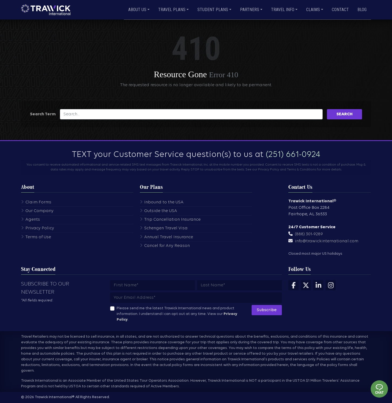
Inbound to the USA (164, 202)
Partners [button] (249, 9)
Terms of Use (38, 237)
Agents (32, 219)
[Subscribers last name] (239, 285)
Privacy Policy (39, 228)
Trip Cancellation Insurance (172, 219)
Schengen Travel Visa (166, 228)
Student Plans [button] (212, 9)
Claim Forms (38, 202)
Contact (340, 9)
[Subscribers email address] (196, 298)
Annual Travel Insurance (168, 237)
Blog (362, 9)
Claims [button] (313, 9)
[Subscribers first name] (152, 285)
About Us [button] (137, 9)
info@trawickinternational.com (326, 241)
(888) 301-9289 (309, 234)
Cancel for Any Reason (167, 246)
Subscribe (267, 310)
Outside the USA (160, 211)
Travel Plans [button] (171, 9)
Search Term (43, 114)
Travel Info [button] (282, 9)
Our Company (39, 211)
